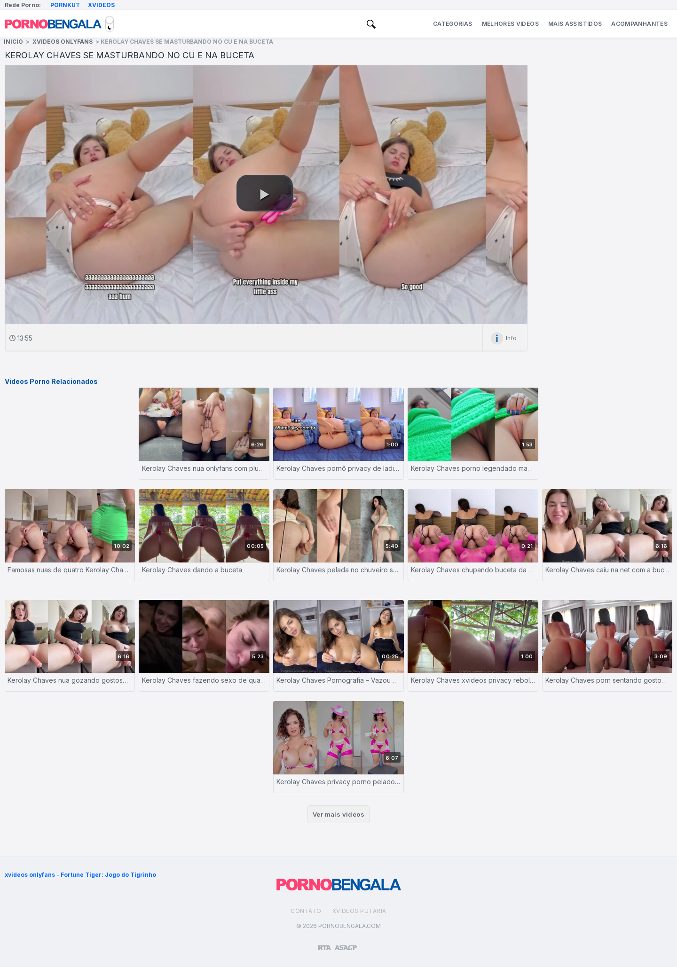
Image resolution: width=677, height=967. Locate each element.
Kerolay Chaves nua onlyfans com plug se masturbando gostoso (204, 468)
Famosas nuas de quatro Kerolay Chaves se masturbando (70, 570)
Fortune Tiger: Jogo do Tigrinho (108, 874)
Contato (306, 910)
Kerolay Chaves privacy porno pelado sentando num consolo (338, 782)
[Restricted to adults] (324, 944)
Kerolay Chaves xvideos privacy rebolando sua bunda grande (473, 680)
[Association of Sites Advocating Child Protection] (345, 943)
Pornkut (65, 4)
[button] (264, 193)
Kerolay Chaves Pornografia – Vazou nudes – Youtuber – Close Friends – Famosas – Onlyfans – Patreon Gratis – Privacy (338, 680)
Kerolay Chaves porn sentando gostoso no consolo (607, 680)
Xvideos (101, 4)
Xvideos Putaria (359, 910)
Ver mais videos (338, 814)
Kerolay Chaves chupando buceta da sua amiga (473, 570)
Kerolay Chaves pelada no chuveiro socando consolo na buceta (338, 570)
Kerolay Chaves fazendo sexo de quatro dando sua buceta (204, 680)
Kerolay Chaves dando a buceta (192, 570)
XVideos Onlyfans (62, 41)
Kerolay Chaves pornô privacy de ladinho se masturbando (338, 468)
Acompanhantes (639, 23)
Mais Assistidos (575, 23)
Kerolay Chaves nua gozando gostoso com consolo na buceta (70, 680)
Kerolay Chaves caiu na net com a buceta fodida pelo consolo (607, 570)
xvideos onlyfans (30, 874)
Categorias (452, 23)
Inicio (13, 41)
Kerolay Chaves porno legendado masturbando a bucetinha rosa (473, 468)
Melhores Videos (510, 23)
